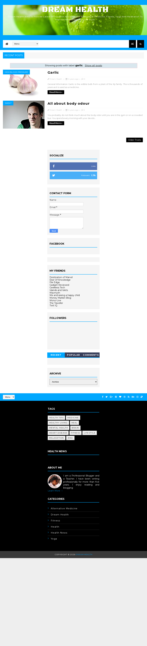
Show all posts (93, 65)
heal (74, 423)
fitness (75, 433)
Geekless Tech (57, 287)
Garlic (53, 72)
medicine (73, 417)
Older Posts (134, 140)
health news (59, 532)
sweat (8, 103)
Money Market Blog (60, 297)
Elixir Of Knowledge (60, 280)
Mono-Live (55, 300)
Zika (70, 438)
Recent (56, 355)
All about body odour (69, 103)
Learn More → (55, 490)
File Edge (55, 282)
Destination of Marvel (61, 277)
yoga (54, 538)
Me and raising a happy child (65, 295)
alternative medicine (64, 508)
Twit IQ (53, 305)
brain (75, 428)
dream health (60, 514)
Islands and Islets (59, 290)
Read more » (55, 92)
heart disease (58, 433)
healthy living (58, 423)
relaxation (56, 438)
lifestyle (89, 433)
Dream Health (75, 10)
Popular (73, 355)
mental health (58, 428)
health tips (56, 417)
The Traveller (56, 303)
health (55, 526)
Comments (91, 355)
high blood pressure (16, 72)
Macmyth (55, 292)
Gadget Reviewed (59, 285)
